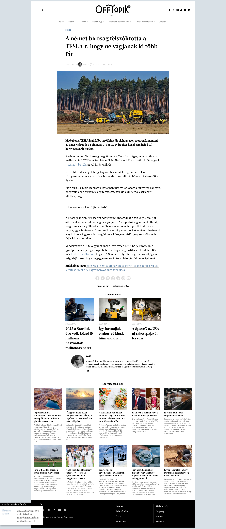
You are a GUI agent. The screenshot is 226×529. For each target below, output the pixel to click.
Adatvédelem (122, 511)
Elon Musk (103, 286)
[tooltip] (169, 10)
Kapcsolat (121, 521)
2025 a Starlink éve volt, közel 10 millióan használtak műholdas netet (79, 338)
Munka (159, 516)
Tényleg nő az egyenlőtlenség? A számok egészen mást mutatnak (112, 472)
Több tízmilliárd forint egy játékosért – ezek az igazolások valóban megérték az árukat (79, 474)
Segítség (160, 511)
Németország (121, 286)
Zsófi (85, 64)
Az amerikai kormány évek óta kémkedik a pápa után (145, 414)
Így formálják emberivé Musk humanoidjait (111, 333)
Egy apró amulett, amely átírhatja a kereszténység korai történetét (176, 472)
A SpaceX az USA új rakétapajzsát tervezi (145, 333)
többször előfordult (83, 254)
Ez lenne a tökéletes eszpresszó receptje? (174, 414)
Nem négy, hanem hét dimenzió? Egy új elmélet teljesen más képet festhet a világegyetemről (145, 474)
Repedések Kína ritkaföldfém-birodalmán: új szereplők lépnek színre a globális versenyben (47, 417)
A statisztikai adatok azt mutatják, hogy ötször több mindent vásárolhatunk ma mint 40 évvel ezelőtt (112, 417)
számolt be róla (77, 164)
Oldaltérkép (162, 506)
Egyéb (68, 30)
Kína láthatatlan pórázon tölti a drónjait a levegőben (47, 471)
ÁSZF (118, 516)
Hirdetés (160, 521)
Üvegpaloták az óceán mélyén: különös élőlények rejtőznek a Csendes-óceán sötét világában (79, 417)
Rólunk (119, 506)
